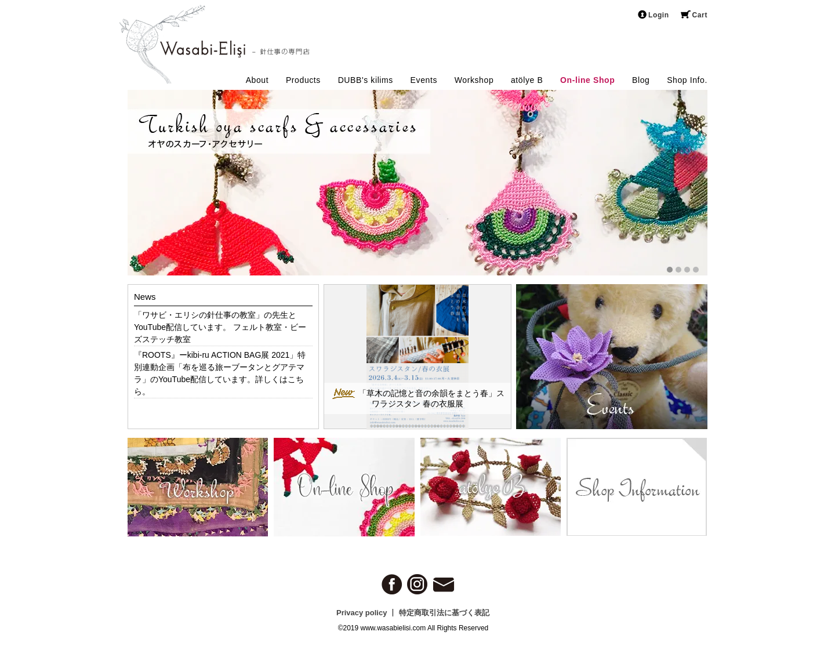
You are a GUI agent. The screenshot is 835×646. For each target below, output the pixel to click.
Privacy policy (361, 612)
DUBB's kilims (365, 80)
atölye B (527, 80)
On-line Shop (587, 80)
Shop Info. (687, 80)
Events (424, 80)
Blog (640, 80)
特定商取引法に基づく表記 (444, 612)
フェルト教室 (257, 327)
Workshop (474, 80)
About (257, 80)
